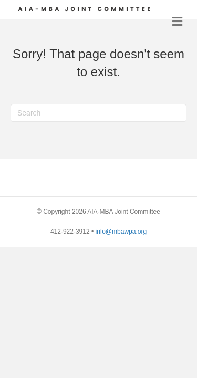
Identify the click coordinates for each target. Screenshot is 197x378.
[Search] (98, 113)
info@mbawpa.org (121, 231)
